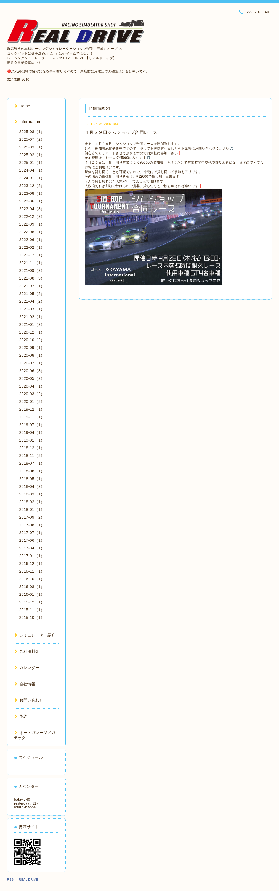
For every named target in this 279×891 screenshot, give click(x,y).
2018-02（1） (32, 502)
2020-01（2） (32, 401)
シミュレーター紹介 (35, 635)
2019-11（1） (32, 417)
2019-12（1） (32, 409)
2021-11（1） (32, 263)
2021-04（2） (32, 301)
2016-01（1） (32, 594)
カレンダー (27, 667)
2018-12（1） (32, 448)
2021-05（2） (32, 293)
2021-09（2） (32, 270)
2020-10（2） (32, 340)
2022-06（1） (32, 239)
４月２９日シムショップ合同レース (121, 132)
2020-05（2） (32, 378)
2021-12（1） (32, 255)
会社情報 (25, 684)
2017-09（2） (32, 517)
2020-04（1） (32, 386)
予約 (21, 716)
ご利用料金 (27, 651)
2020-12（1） (32, 332)
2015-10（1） (32, 617)
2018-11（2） (32, 455)
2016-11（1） (32, 571)
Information (27, 122)
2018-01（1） (32, 509)
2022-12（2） (32, 216)
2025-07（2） (32, 139)
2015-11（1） (32, 610)
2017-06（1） (32, 540)
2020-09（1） (32, 347)
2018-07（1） (32, 463)
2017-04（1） (32, 548)
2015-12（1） (32, 602)
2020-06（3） (32, 371)
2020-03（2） (32, 394)
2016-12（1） (32, 563)
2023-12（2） (32, 185)
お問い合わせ (29, 700)
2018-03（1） (32, 494)
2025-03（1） (32, 147)
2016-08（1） (32, 586)
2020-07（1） (32, 363)
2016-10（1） (32, 579)
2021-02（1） (32, 317)
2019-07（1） (32, 425)
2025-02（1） (32, 155)
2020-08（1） (32, 355)
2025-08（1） (32, 131)
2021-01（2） (32, 324)
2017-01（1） (32, 556)
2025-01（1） (32, 162)
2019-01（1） (32, 440)
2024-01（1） (32, 178)
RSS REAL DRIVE (24, 879)
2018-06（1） (32, 471)
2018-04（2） (32, 486)
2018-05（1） (32, 478)
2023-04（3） (32, 209)
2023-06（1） (32, 201)
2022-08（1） (32, 232)
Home (22, 106)
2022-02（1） (32, 247)
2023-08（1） (32, 193)
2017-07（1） (32, 532)
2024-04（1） (32, 170)
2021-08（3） (32, 278)
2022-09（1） (32, 224)
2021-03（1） (32, 309)
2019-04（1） (32, 432)
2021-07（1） (32, 286)
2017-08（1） (32, 525)
